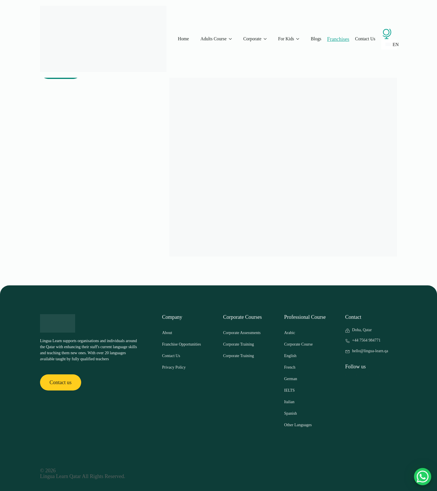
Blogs (316, 38)
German (290, 379)
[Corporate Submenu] (266, 39)
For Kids (286, 38)
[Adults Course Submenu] (232, 39)
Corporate (252, 38)
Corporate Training (238, 344)
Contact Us (365, 38)
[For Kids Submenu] (299, 39)
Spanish (290, 413)
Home (183, 38)
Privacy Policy (174, 367)
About (167, 333)
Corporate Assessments (242, 333)
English (290, 356)
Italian (289, 402)
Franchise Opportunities (181, 344)
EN (391, 44)
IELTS (289, 390)
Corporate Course (298, 344)
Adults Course (213, 38)
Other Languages (298, 425)
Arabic (289, 333)
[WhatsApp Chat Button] (422, 476)
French (289, 367)
